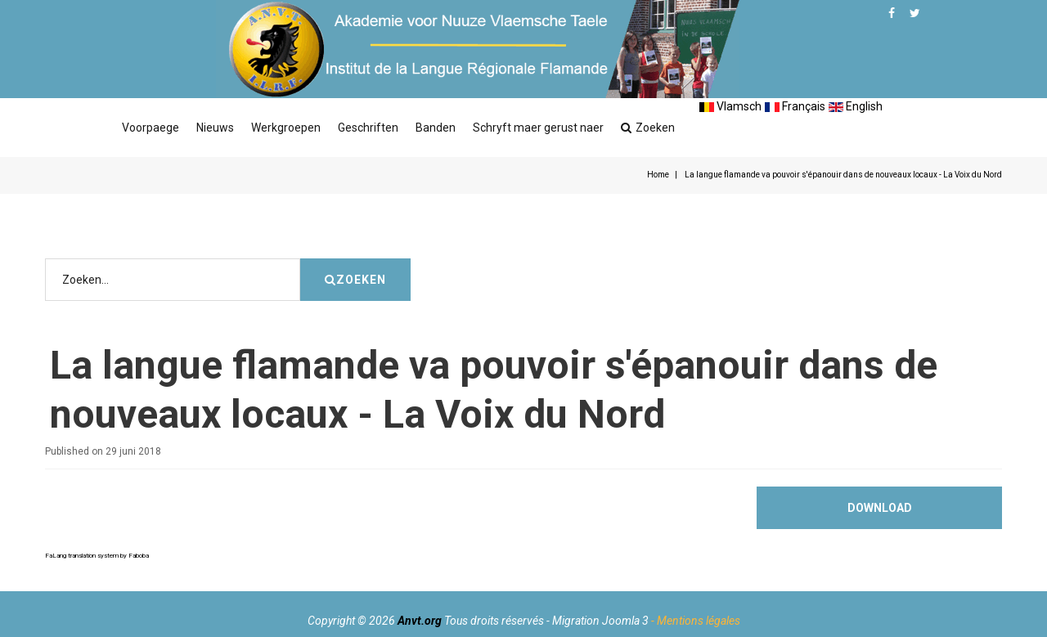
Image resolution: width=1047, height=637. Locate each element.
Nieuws (215, 127)
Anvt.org (420, 620)
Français (795, 106)
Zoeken (648, 127)
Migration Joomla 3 (600, 620)
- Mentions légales (695, 620)
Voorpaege (150, 127)
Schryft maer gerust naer (538, 127)
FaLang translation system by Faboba (97, 555)
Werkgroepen (286, 127)
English (856, 106)
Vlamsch (730, 106)
